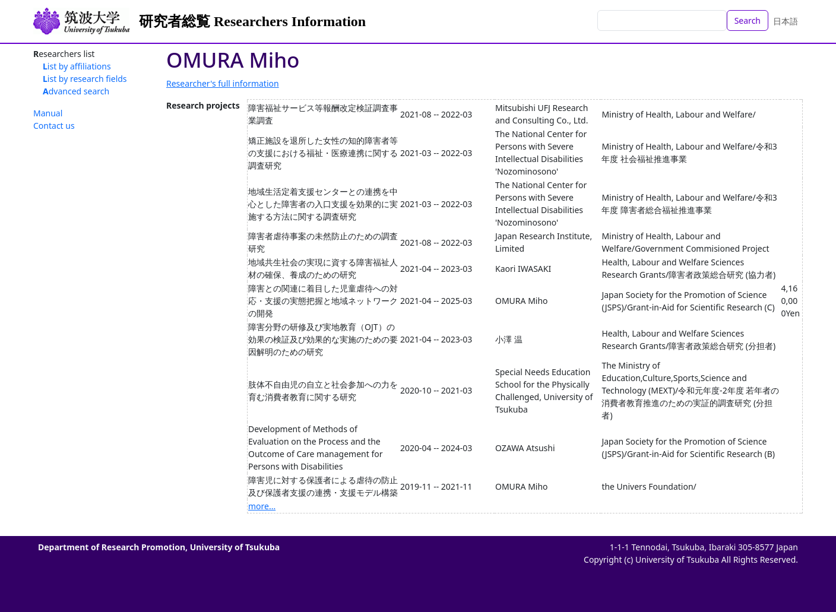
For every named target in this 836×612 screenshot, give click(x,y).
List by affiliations (77, 66)
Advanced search (76, 91)
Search (747, 20)
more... (262, 506)
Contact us (54, 125)
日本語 (785, 21)
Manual (47, 113)
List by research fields (85, 78)
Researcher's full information (222, 83)
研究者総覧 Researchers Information (252, 21)
